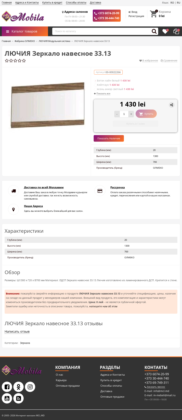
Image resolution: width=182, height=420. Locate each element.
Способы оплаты (76, 2)
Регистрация (136, 16)
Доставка (95, 2)
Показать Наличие (108, 138)
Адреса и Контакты (27, 2)
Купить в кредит (52, 2)
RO (172, 2)
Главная (7, 2)
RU (178, 2)
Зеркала (25, 343)
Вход (134, 11)
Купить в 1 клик (135, 123)
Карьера (61, 380)
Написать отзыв (17, 331)
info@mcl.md (161, 391)
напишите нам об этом (103, 306)
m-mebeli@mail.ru (164, 395)
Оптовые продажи (68, 385)
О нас (59, 374)
